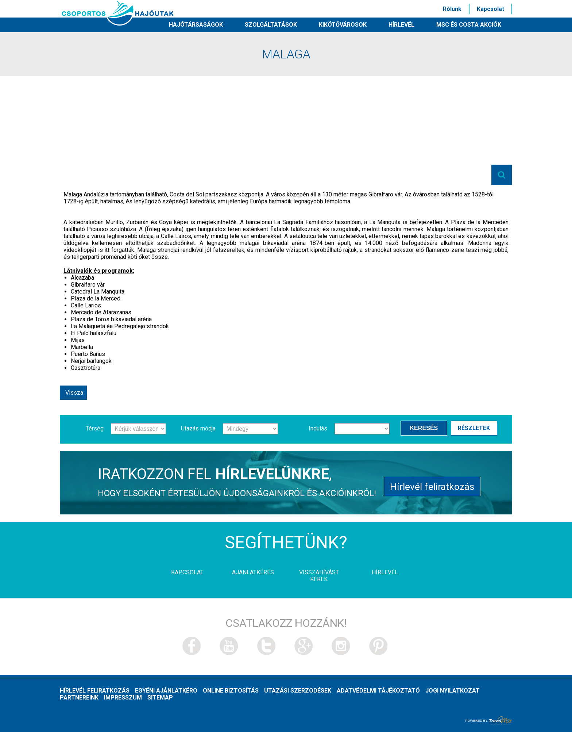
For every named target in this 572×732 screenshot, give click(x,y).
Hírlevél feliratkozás (432, 485)
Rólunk (452, 8)
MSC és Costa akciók (468, 24)
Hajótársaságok (196, 24)
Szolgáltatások (271, 24)
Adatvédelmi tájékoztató (378, 690)
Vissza (74, 392)
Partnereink (79, 697)
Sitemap (160, 697)
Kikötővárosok (343, 24)
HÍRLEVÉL (401, 24)
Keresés (425, 428)
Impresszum (123, 697)
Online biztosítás (231, 690)
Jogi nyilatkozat (452, 690)
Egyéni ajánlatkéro (166, 690)
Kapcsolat (490, 8)
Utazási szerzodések (297, 690)
